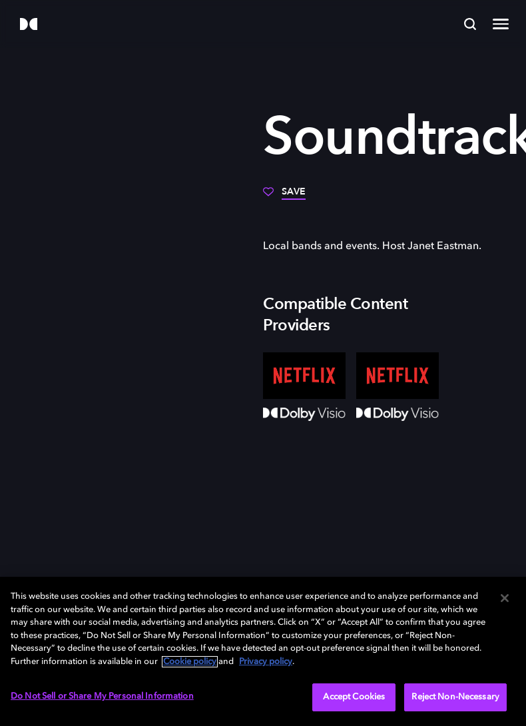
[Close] (504, 598)
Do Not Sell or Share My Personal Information (102, 696)
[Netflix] (304, 375)
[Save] (284, 196)
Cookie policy (189, 661)
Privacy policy (265, 661)
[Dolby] (28, 25)
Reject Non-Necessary (455, 697)
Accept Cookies (354, 697)
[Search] (470, 24)
